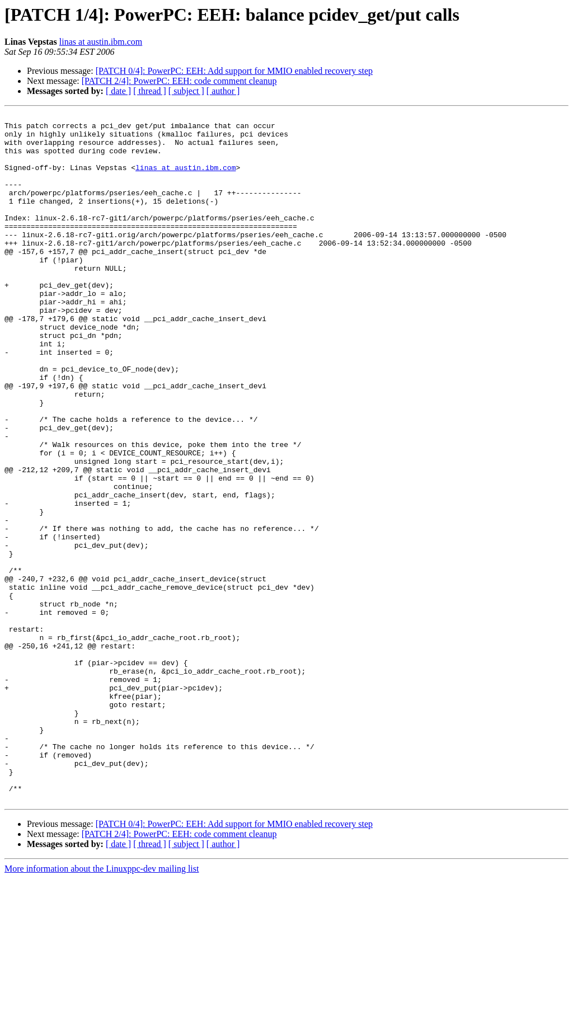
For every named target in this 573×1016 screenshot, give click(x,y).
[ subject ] (186, 91)
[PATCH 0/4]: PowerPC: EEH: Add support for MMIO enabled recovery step (234, 71)
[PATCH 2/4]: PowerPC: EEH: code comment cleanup (179, 81)
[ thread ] (149, 91)
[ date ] (118, 91)
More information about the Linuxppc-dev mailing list (101, 1006)
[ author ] (223, 91)
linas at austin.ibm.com (100, 41)
